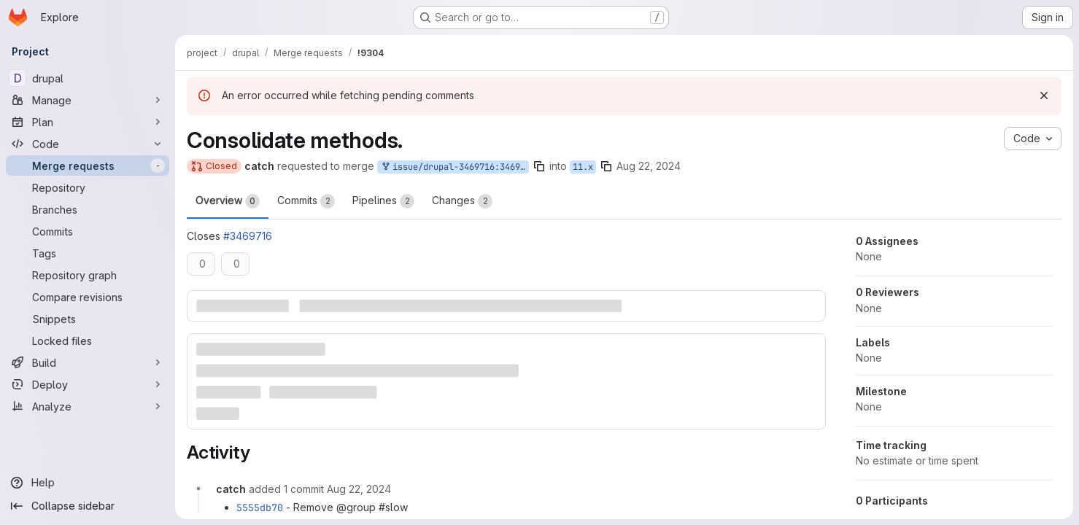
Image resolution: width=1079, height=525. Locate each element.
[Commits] (87, 231)
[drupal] (87, 78)
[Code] (87, 143)
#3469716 (247, 236)
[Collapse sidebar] (87, 506)
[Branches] (87, 209)
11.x (583, 167)
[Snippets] (87, 318)
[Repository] (87, 187)
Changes (462, 201)
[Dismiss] (1044, 95)
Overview (228, 201)
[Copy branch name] (539, 166)
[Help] (87, 482)
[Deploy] (87, 384)
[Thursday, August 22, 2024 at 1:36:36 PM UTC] (359, 489)
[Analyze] (87, 406)
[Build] (87, 362)
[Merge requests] (87, 165)
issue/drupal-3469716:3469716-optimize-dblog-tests (454, 167)
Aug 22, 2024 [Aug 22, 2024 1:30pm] (648, 166)
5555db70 (259, 507)
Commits (306, 201)
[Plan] (87, 122)
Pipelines (383, 201)
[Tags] (87, 253)
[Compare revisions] (87, 297)
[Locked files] (87, 340)
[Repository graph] (87, 275)
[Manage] (87, 100)
